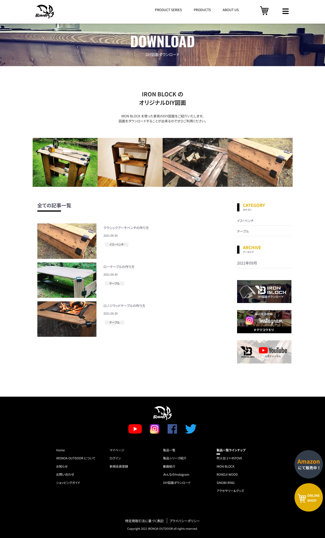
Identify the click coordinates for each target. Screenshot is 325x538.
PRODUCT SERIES (168, 10)
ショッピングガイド (68, 482)
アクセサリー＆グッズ (230, 490)
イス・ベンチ (116, 245)
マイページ (117, 450)
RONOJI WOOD (227, 474)
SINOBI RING (225, 482)
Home (60, 450)
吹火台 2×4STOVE (229, 458)
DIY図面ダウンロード (177, 482)
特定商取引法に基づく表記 (144, 521)
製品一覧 (169, 450)
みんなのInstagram (176, 474)
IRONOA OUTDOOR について (75, 458)
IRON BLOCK (225, 466)
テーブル (114, 284)
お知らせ (62, 466)
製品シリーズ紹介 (174, 458)
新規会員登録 (119, 466)
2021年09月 (247, 263)
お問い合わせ (65, 474)
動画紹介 (169, 466)
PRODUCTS (202, 10)
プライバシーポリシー (184, 521)
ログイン (115, 458)
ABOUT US (231, 10)
